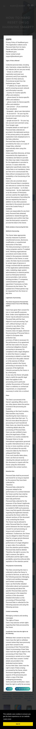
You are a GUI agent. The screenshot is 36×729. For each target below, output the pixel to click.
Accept (9, 689)
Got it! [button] (18, 724)
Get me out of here (22, 689)
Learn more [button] (7, 719)
